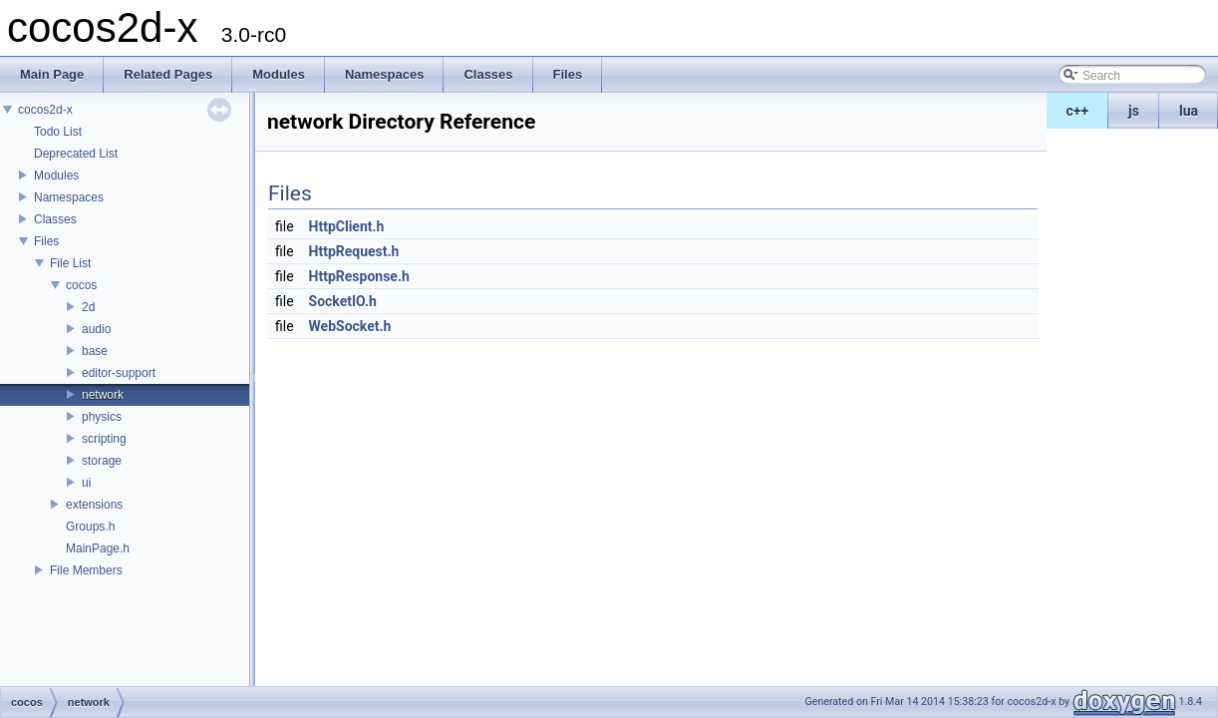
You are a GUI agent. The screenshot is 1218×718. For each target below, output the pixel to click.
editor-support (118, 373)
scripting (104, 439)
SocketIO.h (343, 301)
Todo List (58, 132)
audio (96, 329)
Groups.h (90, 527)
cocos (81, 285)
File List (70, 263)
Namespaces (69, 197)
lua (1188, 111)
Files (46, 241)
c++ (1077, 111)
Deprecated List (76, 154)
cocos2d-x (45, 110)
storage (102, 461)
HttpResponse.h (359, 276)
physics (102, 417)
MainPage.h (98, 548)
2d (88, 307)
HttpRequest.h (354, 251)
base (95, 351)
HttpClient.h (347, 226)
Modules (56, 175)
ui (86, 483)
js (1133, 111)
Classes (55, 219)
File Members (86, 570)
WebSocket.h (350, 326)
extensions (94, 505)
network (103, 395)
